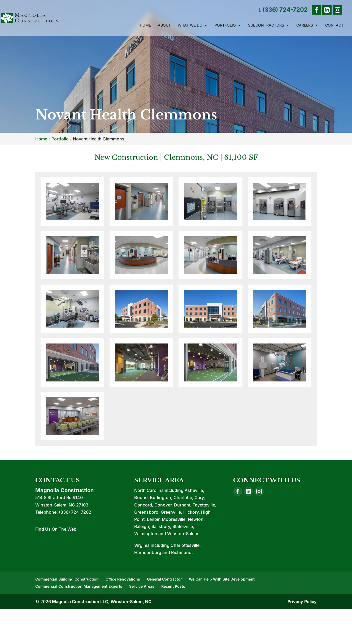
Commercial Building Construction (67, 579)
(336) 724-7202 (283, 10)
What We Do (190, 25)
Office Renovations (123, 579)
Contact (334, 25)
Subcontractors (266, 25)
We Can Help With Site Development (222, 579)
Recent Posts (173, 586)
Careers (304, 25)
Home (145, 25)
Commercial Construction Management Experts (78, 586)
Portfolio (225, 25)
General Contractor (164, 579)
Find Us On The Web (55, 529)
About (164, 25)
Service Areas (141, 586)
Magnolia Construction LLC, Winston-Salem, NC (101, 601)
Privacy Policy (302, 601)
